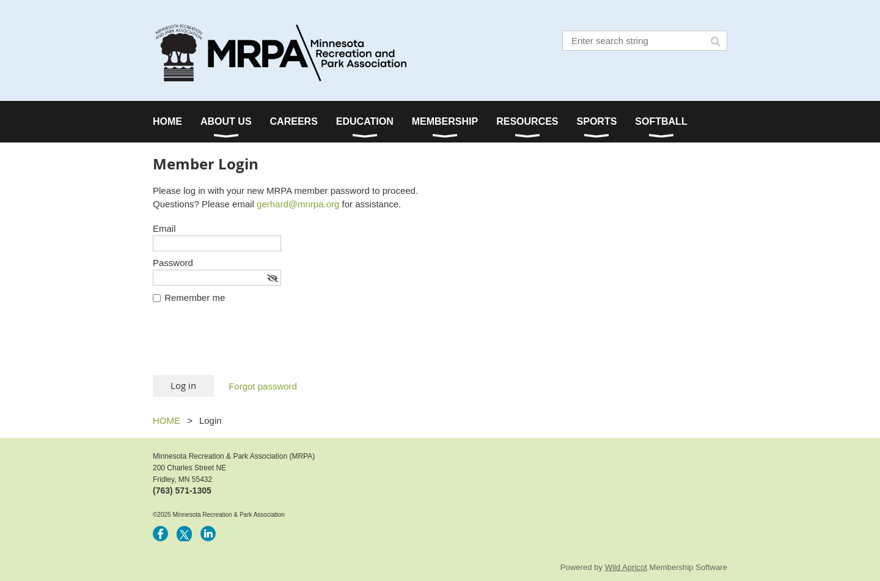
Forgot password (263, 386)
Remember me (194, 297)
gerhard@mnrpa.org (298, 204)
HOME (166, 420)
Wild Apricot (626, 567)
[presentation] (246, 345)
